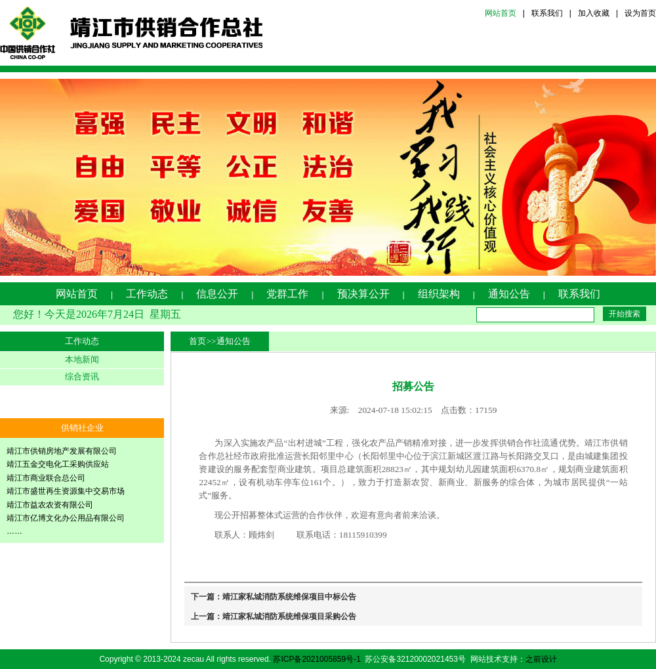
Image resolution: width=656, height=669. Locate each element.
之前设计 (541, 659)
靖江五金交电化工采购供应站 (58, 464)
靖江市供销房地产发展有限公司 (62, 451)
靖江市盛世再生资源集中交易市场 (66, 491)
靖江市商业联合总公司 (46, 478)
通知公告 (509, 293)
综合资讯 (82, 376)
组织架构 (439, 293)
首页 (197, 341)
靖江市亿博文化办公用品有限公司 (66, 518)
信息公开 (217, 293)
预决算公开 (363, 293)
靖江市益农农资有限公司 (50, 504)
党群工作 (287, 293)
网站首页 (500, 13)
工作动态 (147, 293)
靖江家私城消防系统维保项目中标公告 (289, 596)
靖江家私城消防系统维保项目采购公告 (289, 616)
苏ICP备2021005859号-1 (316, 659)
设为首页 (640, 13)
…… (14, 531)
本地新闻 (82, 359)
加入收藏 (593, 13)
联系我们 (547, 13)
